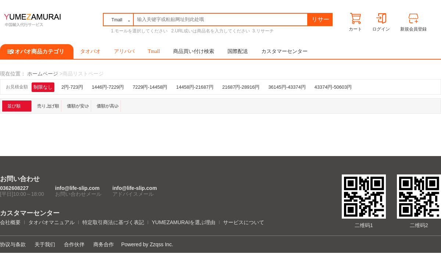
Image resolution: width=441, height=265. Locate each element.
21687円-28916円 (240, 87)
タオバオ (90, 51)
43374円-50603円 (333, 87)
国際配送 (237, 51)
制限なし (43, 87)
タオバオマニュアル (51, 222)
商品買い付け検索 (193, 51)
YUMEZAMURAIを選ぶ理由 (183, 222)
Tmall (154, 51)
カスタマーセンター (284, 51)
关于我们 (45, 244)
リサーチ (320, 20)
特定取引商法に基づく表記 (113, 222)
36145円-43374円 (286, 87)
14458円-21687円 (194, 87)
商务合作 (103, 244)
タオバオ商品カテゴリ (36, 51)
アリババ (124, 51)
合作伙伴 (74, 244)
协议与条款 (13, 244)
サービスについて (243, 222)
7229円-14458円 (150, 87)
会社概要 (10, 222)
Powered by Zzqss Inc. (147, 244)
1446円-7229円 (108, 87)
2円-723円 (72, 87)
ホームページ (42, 74)
